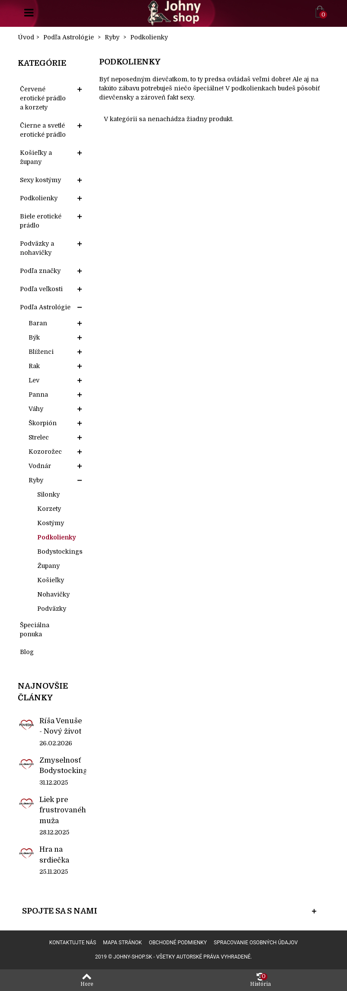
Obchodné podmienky (178, 943)
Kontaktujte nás (72, 943)
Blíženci (41, 351)
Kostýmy (50, 523)
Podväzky (51, 608)
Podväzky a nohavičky (37, 248)
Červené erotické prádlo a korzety (43, 98)
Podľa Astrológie (45, 307)
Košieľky (50, 580)
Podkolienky (39, 198)
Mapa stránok (122, 943)
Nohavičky (53, 594)
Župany (48, 565)
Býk (34, 337)
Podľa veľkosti (41, 288)
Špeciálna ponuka (34, 630)
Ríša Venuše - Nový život (60, 726)
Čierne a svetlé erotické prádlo (43, 130)
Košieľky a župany (36, 157)
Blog (27, 651)
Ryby (36, 480)
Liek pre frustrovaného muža (62, 810)
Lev (34, 380)
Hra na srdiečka (54, 854)
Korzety (49, 508)
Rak (34, 365)
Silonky (48, 494)
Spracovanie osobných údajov (256, 943)
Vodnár (40, 465)
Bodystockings (60, 551)
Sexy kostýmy (40, 179)
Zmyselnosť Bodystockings (62, 765)
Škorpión (43, 423)
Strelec (39, 437)
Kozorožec (45, 451)
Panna (38, 394)
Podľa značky (40, 270)
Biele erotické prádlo (40, 221)
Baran (38, 323)
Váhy (36, 408)
